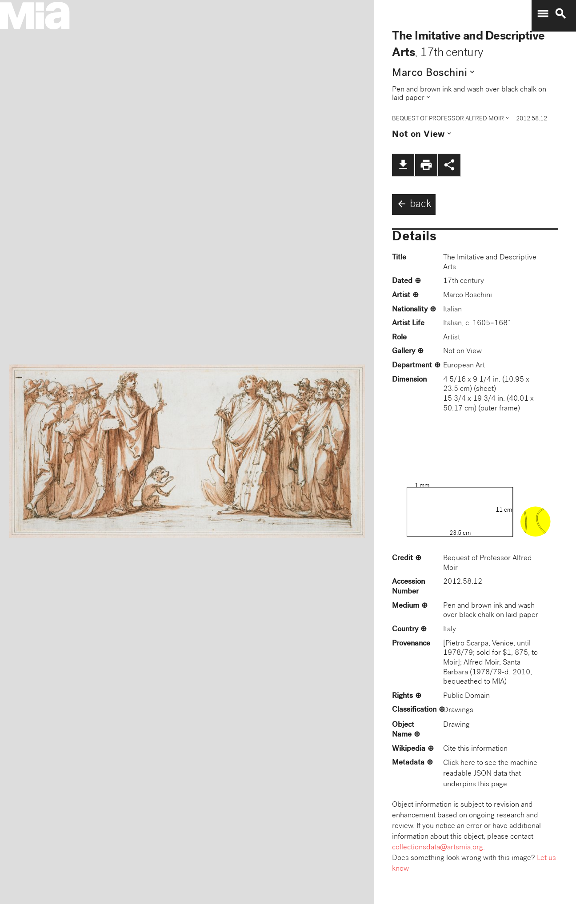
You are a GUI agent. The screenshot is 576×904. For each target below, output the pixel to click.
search (560, 13)
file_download (403, 164)
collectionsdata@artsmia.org (437, 848)
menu (542, 13)
